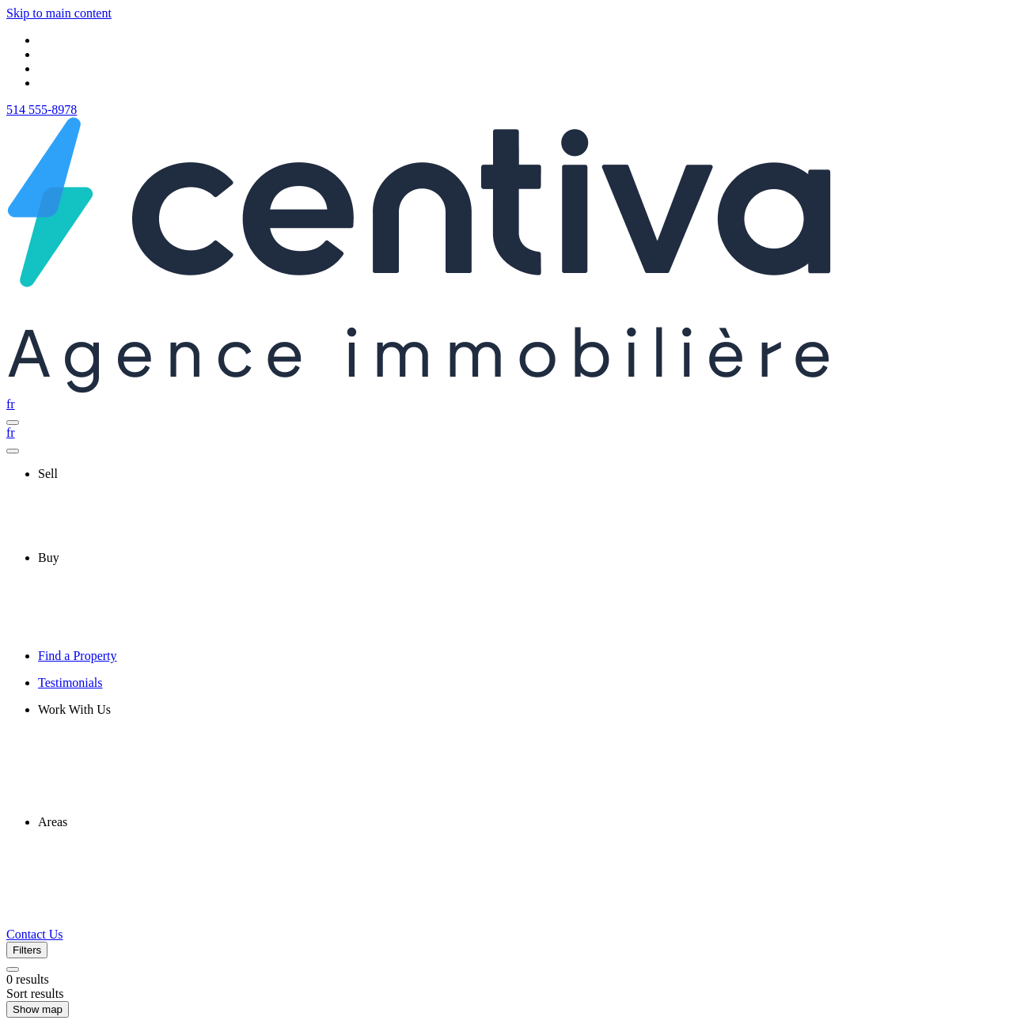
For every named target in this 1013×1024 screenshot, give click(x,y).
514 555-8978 (41, 109)
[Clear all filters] (12, 969)
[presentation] (522, 474)
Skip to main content (59, 13)
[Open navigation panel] (12, 422)
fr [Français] (10, 404)
